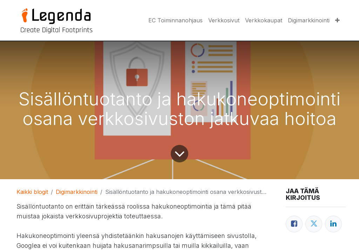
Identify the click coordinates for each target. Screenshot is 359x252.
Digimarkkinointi (76, 191)
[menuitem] (175, 20)
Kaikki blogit (32, 191)
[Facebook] (294, 224)
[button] (337, 20)
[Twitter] (313, 224)
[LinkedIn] (333, 224)
